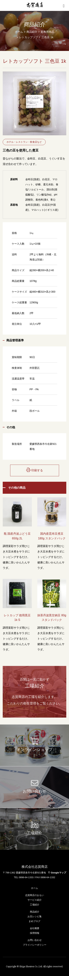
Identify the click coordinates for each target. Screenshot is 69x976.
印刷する (34, 470)
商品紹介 (34, 911)
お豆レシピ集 (35, 916)
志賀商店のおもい (34, 895)
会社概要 (34, 928)
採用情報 (34, 933)
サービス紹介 (35, 900)
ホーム (19, 31)
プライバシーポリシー (34, 944)
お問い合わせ (35, 940)
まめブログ (34, 921)
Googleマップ (57, 872)
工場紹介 (34, 904)
